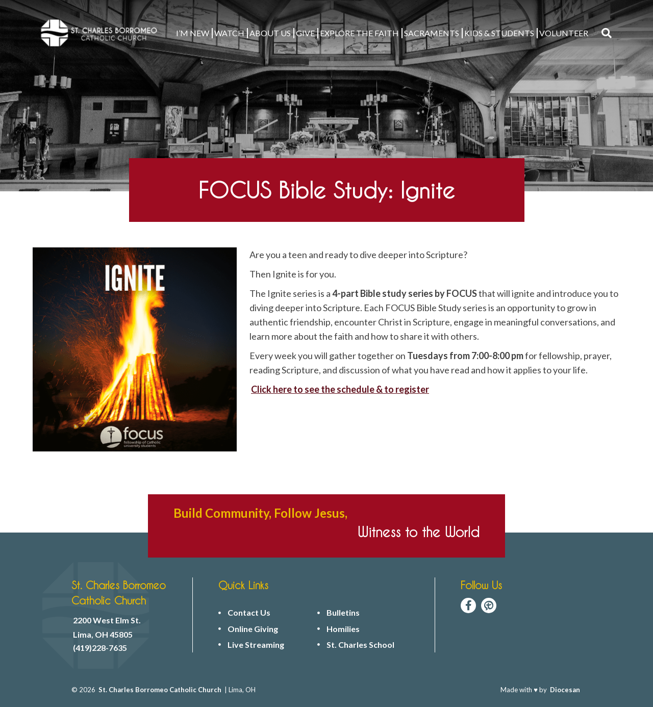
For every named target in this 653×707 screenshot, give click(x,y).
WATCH (229, 33)
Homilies (343, 629)
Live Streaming (256, 644)
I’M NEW (192, 33)
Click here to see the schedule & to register (340, 389)
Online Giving (253, 629)
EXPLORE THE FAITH (359, 33)
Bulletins (343, 612)
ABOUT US (270, 33)
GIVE (305, 33)
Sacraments (431, 33)
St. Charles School (360, 644)
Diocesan (565, 690)
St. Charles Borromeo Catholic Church (159, 690)
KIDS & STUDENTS (499, 33)
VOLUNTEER (563, 33)
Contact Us (249, 612)
